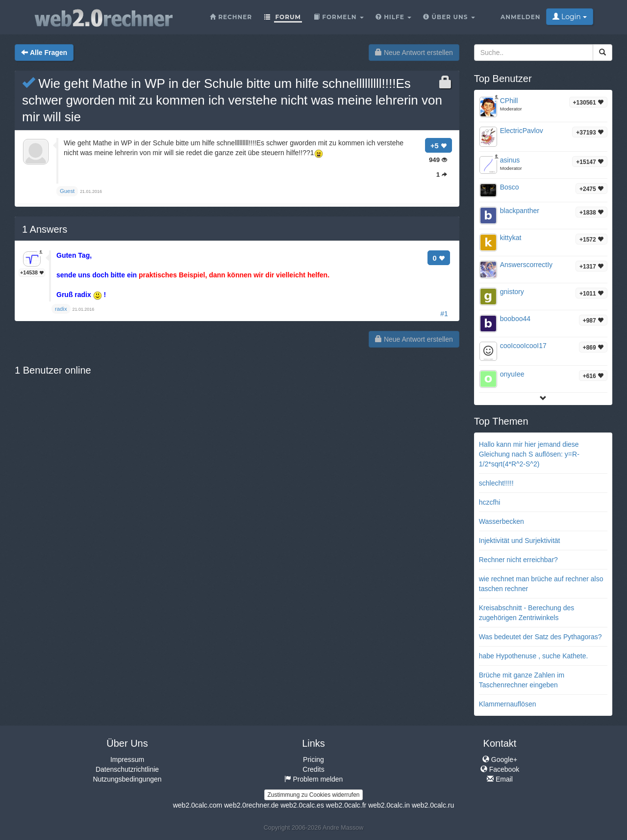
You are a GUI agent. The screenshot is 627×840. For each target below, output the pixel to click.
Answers (44, 229)
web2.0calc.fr (346, 805)
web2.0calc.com (197, 805)
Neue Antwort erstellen (414, 52)
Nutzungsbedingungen (127, 779)
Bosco (509, 187)
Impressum (127, 759)
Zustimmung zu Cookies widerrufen (313, 794)
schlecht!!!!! (496, 483)
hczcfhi (490, 502)
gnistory (512, 292)
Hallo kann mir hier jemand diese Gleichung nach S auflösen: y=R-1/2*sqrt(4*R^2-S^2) (529, 454)
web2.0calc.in (389, 805)
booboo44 (515, 319)
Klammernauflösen (507, 704)
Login (569, 16)
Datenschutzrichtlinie (127, 769)
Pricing (313, 759)
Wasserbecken (501, 521)
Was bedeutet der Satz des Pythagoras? (540, 637)
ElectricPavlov (521, 131)
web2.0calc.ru (433, 805)
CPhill (509, 101)
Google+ (499, 759)
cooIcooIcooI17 (523, 346)
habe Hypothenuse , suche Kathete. (533, 656)
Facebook (499, 769)
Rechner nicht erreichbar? (518, 560)
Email (500, 779)
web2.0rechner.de (251, 805)
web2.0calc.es (302, 805)
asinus (510, 160)
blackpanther (519, 211)
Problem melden (313, 779)
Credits (313, 769)
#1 (444, 314)
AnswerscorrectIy (526, 265)
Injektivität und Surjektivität (519, 540)
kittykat (511, 238)
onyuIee (512, 374)
